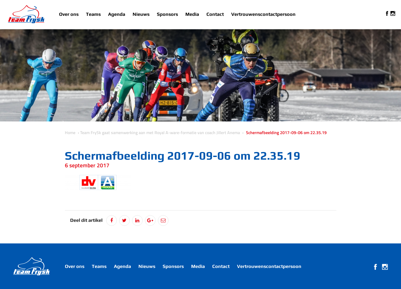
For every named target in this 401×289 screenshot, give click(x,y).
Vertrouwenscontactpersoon (263, 14)
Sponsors (167, 14)
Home (70, 132)
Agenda (116, 14)
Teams (93, 14)
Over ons (69, 14)
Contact (215, 14)
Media (192, 14)
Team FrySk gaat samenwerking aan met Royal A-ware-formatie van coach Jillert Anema (160, 132)
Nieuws (141, 14)
